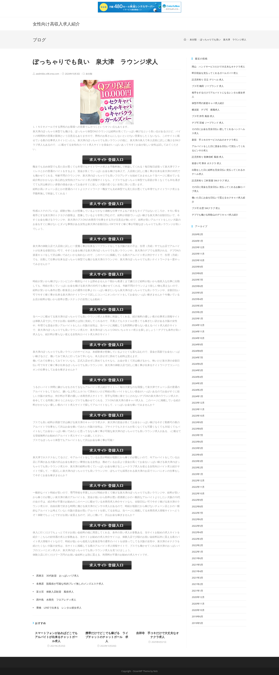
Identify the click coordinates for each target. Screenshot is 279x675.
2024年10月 (198, 338)
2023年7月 (197, 435)
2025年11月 (198, 253)
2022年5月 (197, 525)
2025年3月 (197, 305)
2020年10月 (198, 610)
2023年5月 (197, 448)
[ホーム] (185, 39)
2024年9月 (197, 344)
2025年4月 (197, 299)
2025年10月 (198, 260)
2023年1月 (197, 474)
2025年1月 (197, 318)
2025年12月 (198, 247)
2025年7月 (197, 279)
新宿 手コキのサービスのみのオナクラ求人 (215, 139)
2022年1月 (197, 551)
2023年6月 (197, 441)
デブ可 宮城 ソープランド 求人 (208, 122)
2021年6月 (197, 558)
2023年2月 (197, 467)
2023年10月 (198, 415)
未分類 (89, 73)
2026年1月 (197, 240)
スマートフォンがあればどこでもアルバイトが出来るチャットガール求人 (56, 637)
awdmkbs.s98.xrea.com (47, 73)
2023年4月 (197, 454)
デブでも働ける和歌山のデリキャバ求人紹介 (215, 214)
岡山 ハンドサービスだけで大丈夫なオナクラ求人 (218, 66)
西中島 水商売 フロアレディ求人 (56, 599)
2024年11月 (198, 331)
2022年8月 (197, 506)
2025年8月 (197, 273)
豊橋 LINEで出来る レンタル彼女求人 (58, 607)
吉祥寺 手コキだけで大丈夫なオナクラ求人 (157, 635)
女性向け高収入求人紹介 (56, 24)
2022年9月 (197, 499)
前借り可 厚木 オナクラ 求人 (206, 163)
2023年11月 (198, 409)
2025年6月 (197, 286)
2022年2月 (197, 545)
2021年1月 (197, 590)
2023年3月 (197, 461)
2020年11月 (198, 603)
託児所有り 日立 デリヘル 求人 (208, 79)
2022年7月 (197, 512)
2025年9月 (197, 266)
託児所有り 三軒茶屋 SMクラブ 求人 (210, 180)
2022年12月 (198, 480)
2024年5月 (197, 370)
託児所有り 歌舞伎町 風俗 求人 (208, 156)
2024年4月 (197, 376)
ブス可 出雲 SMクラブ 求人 (206, 208)
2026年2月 (197, 234)
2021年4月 (197, 571)
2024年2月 (197, 389)
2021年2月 (197, 584)
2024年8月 (197, 350)
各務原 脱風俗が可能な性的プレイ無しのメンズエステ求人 (70, 583)
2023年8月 (197, 428)
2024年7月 (197, 357)
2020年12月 (198, 597)
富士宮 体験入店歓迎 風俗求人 (55, 591)
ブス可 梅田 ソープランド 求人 (208, 86)
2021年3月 (197, 577)
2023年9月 (197, 422)
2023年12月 (198, 402)
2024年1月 (197, 396)
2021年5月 (197, 564)
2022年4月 (197, 532)
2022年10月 (198, 493)
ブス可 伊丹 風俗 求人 (203, 116)
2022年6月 (197, 519)
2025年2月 (197, 312)
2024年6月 (197, 363)
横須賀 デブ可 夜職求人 (206, 109)
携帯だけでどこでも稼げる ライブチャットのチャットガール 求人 (106, 637)
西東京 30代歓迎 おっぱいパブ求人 (57, 575)
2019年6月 (197, 616)
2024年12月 (198, 325)
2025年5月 (197, 292)
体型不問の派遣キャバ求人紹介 (208, 103)
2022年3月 (197, 538)
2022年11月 (198, 486)
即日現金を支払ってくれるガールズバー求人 (215, 73)
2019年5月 (197, 623)
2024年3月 (197, 383)
